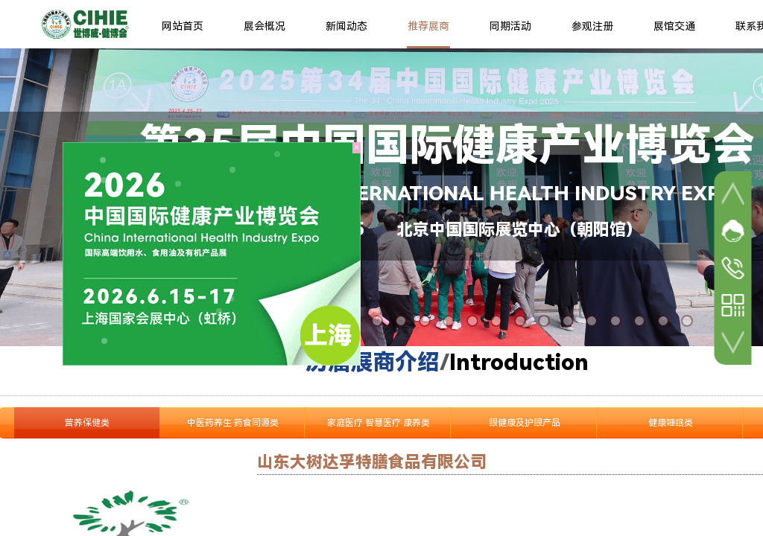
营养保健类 (87, 423)
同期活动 (510, 26)
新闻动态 (346, 26)
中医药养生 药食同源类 (233, 423)
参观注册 (592, 26)
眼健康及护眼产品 (524, 423)
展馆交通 (674, 26)
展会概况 (264, 26)
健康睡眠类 (670, 423)
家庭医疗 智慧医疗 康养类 (378, 423)
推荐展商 (428, 26)
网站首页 (182, 26)
